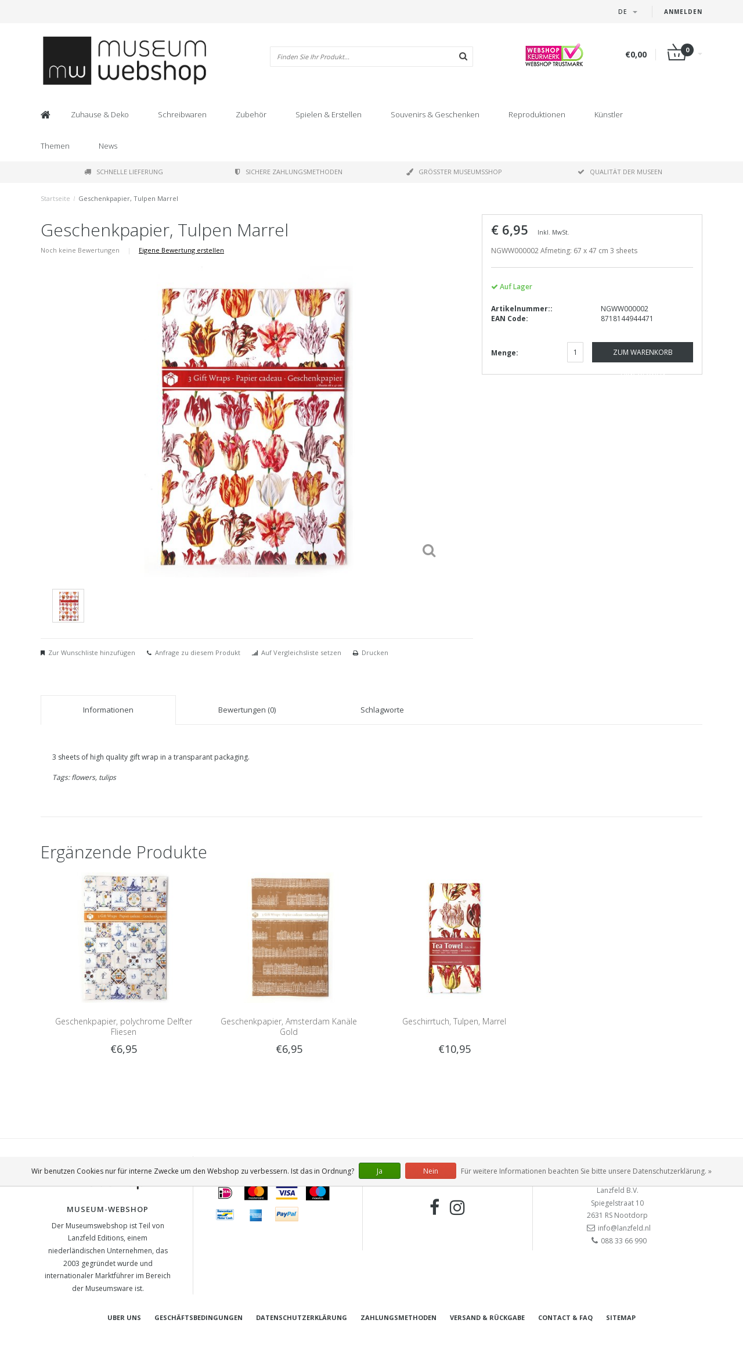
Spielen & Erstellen (328, 114)
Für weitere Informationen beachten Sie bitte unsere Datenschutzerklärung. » (586, 1171)
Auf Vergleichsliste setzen (301, 652)
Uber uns (124, 1317)
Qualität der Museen (620, 171)
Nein (430, 1171)
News (108, 146)
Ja (380, 1171)
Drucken (375, 652)
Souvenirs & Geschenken (435, 114)
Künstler (608, 114)
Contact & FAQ (565, 1317)
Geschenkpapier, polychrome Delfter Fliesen (123, 1026)
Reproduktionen (536, 114)
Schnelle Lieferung (123, 171)
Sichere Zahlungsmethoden (288, 171)
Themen (55, 146)
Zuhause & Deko (100, 114)
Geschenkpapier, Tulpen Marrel (128, 198)
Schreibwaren (182, 114)
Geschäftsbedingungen (198, 1317)
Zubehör (251, 114)
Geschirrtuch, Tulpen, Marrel (454, 1021)
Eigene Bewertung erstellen (181, 250)
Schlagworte (382, 709)
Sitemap (621, 1317)
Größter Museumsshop (454, 171)
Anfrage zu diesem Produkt (197, 652)
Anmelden (683, 12)
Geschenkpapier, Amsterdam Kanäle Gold (289, 1026)
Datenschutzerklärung (301, 1317)
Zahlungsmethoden (398, 1317)
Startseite (55, 198)
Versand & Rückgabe (487, 1317)
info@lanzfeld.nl (624, 1228)
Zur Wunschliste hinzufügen (91, 652)
